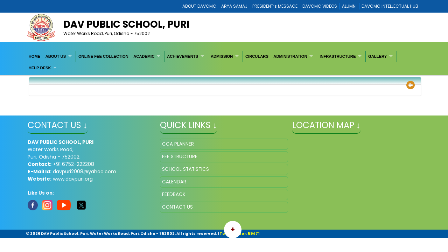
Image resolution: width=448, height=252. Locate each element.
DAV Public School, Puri (126, 24)
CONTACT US (177, 207)
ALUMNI (349, 6)
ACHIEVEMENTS (182, 56)
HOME (35, 56)
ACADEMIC (143, 56)
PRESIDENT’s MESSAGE (275, 6)
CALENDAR (174, 181)
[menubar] (224, 62)
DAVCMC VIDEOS (319, 6)
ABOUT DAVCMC (199, 6)
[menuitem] (34, 56)
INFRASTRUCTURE (338, 56)
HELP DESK (40, 68)
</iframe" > (356, 174)
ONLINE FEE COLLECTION (103, 56)
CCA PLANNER (178, 144)
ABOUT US (56, 56)
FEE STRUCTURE (179, 156)
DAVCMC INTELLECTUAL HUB (390, 6)
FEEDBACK (174, 194)
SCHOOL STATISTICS (185, 169)
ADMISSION (222, 56)
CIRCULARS (256, 56)
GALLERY (377, 56)
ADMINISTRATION (290, 56)
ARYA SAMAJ (234, 6)
